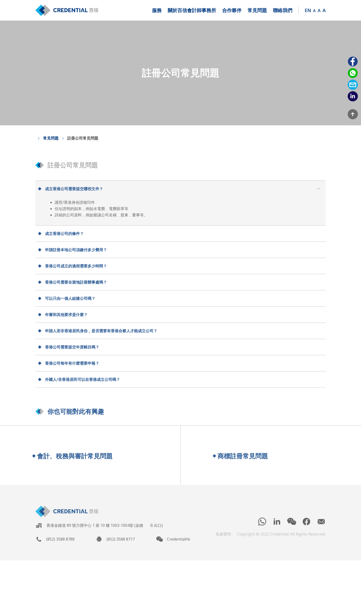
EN (308, 10)
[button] (157, 10)
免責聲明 (223, 537)
